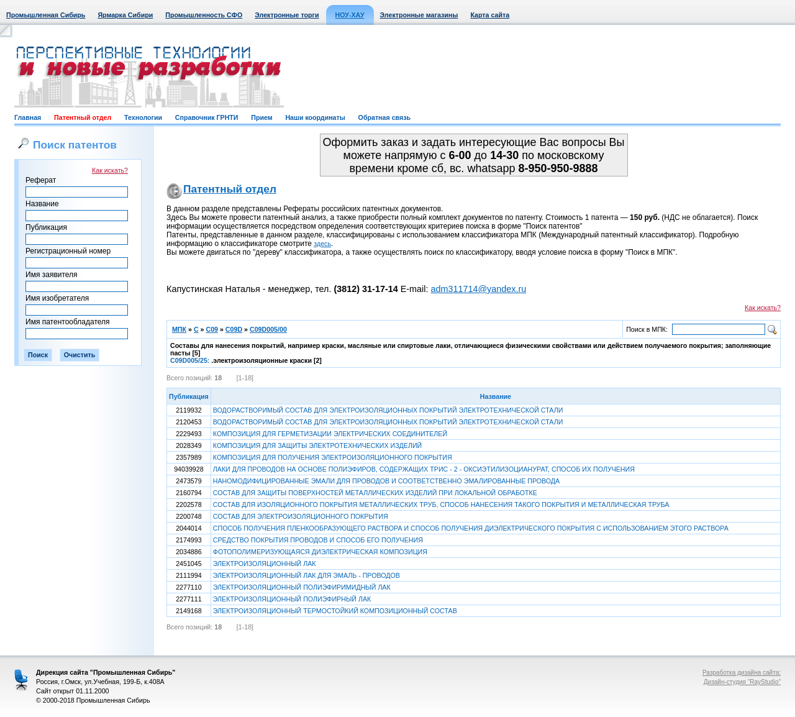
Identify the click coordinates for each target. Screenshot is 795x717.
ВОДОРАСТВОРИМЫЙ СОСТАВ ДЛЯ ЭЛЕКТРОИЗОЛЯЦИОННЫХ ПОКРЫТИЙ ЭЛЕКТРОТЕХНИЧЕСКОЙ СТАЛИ (388, 410)
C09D (233, 329)
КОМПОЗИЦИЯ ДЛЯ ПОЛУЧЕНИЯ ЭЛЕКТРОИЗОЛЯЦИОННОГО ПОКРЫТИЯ (332, 457)
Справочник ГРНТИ (206, 117)
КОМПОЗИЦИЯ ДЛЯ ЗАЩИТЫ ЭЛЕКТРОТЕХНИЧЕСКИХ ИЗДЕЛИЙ (317, 445)
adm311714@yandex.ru (478, 289)
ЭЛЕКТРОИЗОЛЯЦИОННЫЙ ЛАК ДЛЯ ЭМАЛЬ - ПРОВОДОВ (306, 575)
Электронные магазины (419, 15)
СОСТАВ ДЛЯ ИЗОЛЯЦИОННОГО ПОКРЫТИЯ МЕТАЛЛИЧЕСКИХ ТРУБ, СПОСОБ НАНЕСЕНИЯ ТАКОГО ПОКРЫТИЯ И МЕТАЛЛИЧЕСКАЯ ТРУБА (441, 504)
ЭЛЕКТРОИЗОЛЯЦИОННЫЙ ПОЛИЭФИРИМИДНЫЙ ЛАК (302, 587)
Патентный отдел (82, 117)
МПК (179, 329)
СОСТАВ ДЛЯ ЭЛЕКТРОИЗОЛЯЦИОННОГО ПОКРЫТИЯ (300, 516)
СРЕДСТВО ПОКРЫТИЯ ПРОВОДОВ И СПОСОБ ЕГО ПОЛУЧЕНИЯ (318, 540)
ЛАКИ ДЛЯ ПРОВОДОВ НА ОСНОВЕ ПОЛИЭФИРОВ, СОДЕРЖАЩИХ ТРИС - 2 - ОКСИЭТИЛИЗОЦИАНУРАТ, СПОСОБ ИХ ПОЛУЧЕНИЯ (424, 469)
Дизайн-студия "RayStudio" (742, 681)
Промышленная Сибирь (45, 15)
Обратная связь (384, 117)
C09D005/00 (268, 329)
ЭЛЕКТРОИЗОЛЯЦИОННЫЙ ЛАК (264, 563)
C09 (212, 329)
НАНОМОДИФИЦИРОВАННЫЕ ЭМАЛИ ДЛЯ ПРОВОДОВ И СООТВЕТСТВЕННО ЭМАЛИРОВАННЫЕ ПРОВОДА (386, 481)
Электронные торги (287, 15)
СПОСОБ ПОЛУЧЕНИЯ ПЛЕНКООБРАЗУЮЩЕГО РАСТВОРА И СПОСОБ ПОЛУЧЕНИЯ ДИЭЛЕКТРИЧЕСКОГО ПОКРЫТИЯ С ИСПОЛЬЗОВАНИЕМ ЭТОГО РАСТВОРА (471, 528)
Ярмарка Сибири (125, 15)
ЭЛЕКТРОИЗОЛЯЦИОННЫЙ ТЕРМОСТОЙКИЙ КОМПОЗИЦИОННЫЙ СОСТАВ (335, 610)
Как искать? (110, 170)
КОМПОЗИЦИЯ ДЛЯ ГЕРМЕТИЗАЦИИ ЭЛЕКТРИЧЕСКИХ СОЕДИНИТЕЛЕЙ (330, 433)
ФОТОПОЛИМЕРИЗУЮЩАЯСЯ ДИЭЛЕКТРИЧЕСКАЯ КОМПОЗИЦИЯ (320, 551)
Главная (27, 117)
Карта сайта (489, 15)
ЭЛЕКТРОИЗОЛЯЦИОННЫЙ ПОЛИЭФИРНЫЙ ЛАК (292, 599)
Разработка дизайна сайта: (741, 672)
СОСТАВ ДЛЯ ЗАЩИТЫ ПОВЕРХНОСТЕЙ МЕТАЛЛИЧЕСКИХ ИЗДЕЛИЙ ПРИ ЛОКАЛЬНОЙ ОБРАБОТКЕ (375, 492)
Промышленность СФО (203, 15)
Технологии (143, 117)
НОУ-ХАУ (350, 15)
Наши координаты (315, 117)
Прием (261, 117)
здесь (322, 243)
